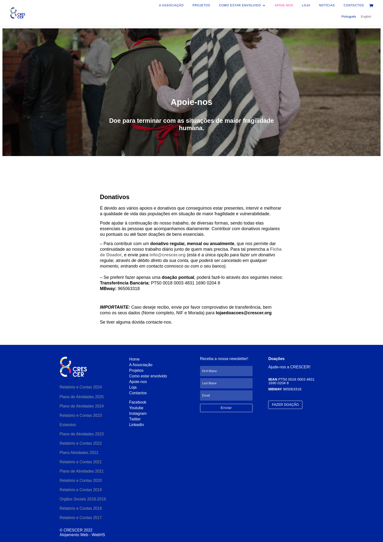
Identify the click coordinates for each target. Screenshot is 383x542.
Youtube (136, 408)
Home (134, 359)
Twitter (135, 419)
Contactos (354, 5)
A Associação (171, 5)
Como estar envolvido (240, 5)
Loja (306, 5)
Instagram (138, 413)
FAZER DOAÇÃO (285, 404)
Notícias (327, 5)
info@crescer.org (168, 254)
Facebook (137, 402)
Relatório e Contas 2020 (81, 480)
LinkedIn (136, 425)
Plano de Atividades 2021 (82, 471)
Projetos (201, 5)
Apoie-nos (284, 5)
